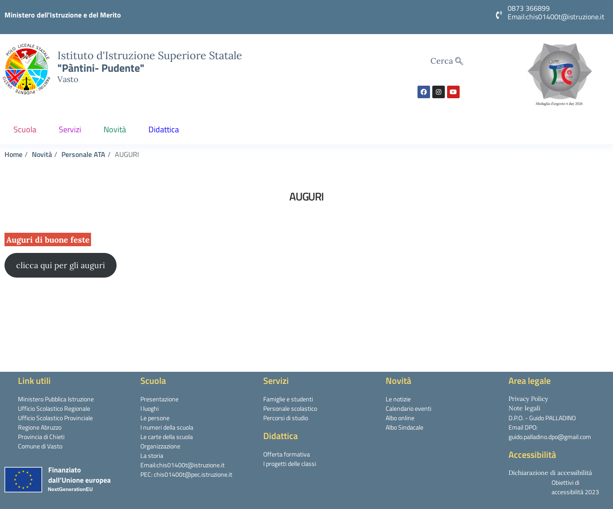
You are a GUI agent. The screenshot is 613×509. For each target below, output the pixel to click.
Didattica (165, 129)
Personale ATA (83, 154)
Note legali (524, 408)
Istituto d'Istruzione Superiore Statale (149, 55)
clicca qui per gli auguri (60, 265)
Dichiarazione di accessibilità (550, 473)
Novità (117, 129)
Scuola (27, 129)
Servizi (72, 129)
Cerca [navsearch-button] (446, 61)
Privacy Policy (528, 399)
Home (13, 154)
